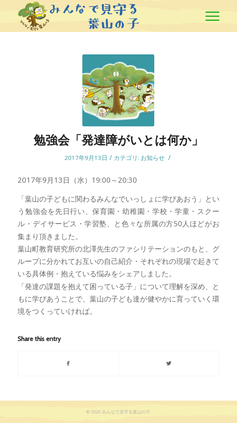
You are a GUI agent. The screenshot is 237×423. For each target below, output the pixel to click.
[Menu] (208, 16)
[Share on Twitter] (169, 363)
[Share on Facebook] (68, 363)
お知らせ (153, 158)
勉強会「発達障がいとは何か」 (118, 140)
